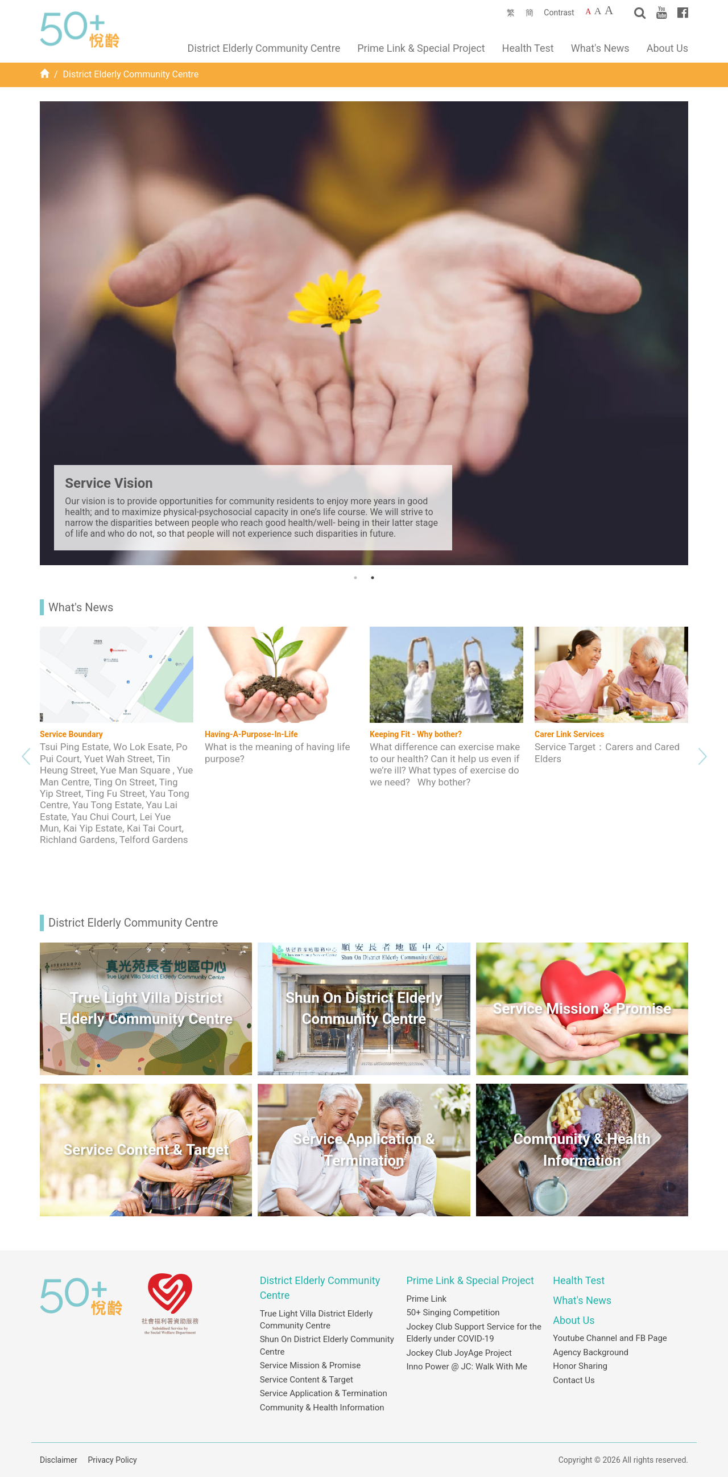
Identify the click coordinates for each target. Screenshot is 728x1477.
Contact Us (574, 1380)
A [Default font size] (588, 11)
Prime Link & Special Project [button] (421, 48)
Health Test (528, 48)
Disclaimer (58, 1459)
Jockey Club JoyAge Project (459, 1353)
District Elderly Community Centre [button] (264, 48)
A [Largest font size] (609, 10)
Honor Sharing (580, 1366)
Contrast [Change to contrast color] (559, 12)
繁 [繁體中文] (511, 12)
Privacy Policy (112, 1459)
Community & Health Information (322, 1407)
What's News (600, 48)
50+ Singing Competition (452, 1312)
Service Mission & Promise (310, 1365)
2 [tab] (372, 577)
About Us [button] (667, 48)
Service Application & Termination (323, 1393)
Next (702, 753)
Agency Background (590, 1352)
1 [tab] (355, 577)
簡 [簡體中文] (529, 12)
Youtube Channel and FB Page (610, 1338)
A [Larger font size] (598, 11)
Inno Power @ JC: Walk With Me (466, 1366)
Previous (25, 753)
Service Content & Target (306, 1380)
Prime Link (426, 1299)
